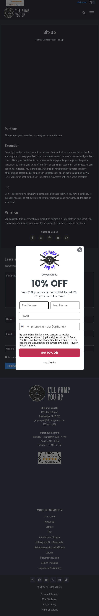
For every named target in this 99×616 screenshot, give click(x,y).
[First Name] (34, 305)
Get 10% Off (49, 352)
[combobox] (25, 326)
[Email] (49, 316)
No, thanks (49, 362)
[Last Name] (65, 305)
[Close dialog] (79, 249)
